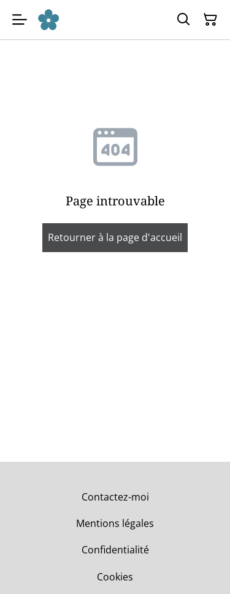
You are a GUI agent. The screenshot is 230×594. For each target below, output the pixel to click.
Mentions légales (115, 523)
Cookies (115, 577)
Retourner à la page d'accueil (115, 237)
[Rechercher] (183, 19)
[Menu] (19, 19)
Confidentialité (115, 549)
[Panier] (210, 19)
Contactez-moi (115, 497)
